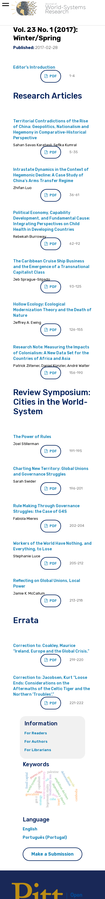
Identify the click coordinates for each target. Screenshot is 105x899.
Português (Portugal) (45, 837)
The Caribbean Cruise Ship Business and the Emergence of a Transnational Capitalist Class (51, 267)
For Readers (35, 733)
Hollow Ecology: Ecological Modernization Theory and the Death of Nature (52, 310)
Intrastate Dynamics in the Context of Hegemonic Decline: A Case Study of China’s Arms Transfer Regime (51, 175)
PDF (53, 76)
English (30, 829)
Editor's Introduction (34, 67)
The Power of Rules (32, 436)
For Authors (36, 741)
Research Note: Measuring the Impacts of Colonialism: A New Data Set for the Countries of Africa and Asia (51, 353)
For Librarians (37, 750)
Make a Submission (52, 854)
